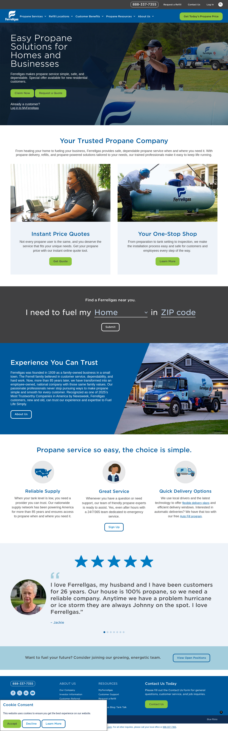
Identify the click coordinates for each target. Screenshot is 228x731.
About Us (22, 416)
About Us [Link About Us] (144, 16)
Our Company (68, 686)
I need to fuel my (58, 313)
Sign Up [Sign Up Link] (114, 530)
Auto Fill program (191, 519)
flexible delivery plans (196, 505)
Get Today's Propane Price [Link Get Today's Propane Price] (201, 16)
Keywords (220, 4)
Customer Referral (71, 695)
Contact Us (156, 701)
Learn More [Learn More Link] (167, 262)
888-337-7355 (169, 727)
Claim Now (23, 93)
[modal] (53, 715)
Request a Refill (108, 695)
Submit (110, 328)
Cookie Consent (18, 704)
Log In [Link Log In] (210, 4)
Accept (12, 723)
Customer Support (110, 691)
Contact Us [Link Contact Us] (194, 4)
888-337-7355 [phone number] (144, 4)
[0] (24, 680)
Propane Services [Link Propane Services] (31, 16)
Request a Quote (52, 93)
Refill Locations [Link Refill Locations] (59, 16)
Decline (32, 723)
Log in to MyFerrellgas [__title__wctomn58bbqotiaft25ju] (26, 108)
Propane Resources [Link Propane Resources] (119, 16)
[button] (104, 635)
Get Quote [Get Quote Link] (60, 262)
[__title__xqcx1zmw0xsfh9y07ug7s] (11, 16)
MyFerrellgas (106, 686)
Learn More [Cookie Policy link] (55, 723)
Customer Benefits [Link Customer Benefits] (87, 16)
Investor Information (72, 691)
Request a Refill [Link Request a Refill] (172, 4)
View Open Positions (190, 661)
